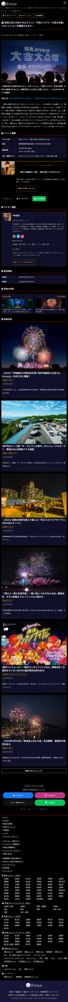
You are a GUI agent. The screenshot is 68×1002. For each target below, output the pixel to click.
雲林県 (50, 938)
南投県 (6, 925)
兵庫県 (28, 890)
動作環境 (6, 868)
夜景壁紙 (19, 977)
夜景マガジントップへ (34, 771)
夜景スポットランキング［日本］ (18, 903)
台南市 (17, 922)
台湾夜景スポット (10, 961)
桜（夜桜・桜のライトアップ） (20, 955)
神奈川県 (62, 881)
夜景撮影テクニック (31, 977)
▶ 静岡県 (39, 15)
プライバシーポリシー (10, 836)
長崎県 (61, 896)
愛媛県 (17, 896)
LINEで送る (39, 199)
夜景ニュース (28, 952)
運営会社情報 (7, 824)
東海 (21, 909)
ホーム (5, 817)
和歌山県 (62, 890)
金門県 (61, 925)
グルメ (53, 958)
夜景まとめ (40, 952)
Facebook (18, 795)
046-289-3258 (33, 992)
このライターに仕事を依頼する (24, 262)
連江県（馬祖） (9, 944)
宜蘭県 (28, 925)
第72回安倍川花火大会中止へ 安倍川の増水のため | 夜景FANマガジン (38, 98)
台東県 (50, 922)
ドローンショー (31, 958)
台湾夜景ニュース (25, 961)
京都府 (17, 890)
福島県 (6, 881)
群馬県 (39, 881)
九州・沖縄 (24, 912)
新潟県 (28, 884)
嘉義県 (61, 938)
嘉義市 (39, 944)
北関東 (22, 906)
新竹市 (50, 919)
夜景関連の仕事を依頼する (12, 858)
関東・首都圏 (41, 906)
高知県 (28, 896)
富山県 (61, 884)
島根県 (17, 893)
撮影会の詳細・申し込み (26, 188)
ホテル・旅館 (62, 958)
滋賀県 (39, 890)
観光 (46, 958)
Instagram (50, 795)
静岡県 (50, 887)
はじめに (6, 820)
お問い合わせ (7, 854)
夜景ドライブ (29, 969)
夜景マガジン (8, 977)
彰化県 (61, 922)
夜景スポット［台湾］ (12, 916)
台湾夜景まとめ (38, 961)
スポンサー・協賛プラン (11, 841)
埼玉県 (6, 884)
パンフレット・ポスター (11, 850)
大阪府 (6, 890)
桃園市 (28, 919)
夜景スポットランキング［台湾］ (18, 932)
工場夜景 (19, 952)
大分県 (17, 899)
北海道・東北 (8, 906)
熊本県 (6, 899)
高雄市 (28, 922)
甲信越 (55, 906)
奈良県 (50, 890)
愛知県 (28, 887)
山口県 (50, 893)
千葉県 (17, 884)
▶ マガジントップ (9, 15)
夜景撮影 (49, 952)
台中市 (6, 922)
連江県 (6, 928)
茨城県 (17, 881)
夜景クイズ (59, 952)
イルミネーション (40, 955)
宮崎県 (28, 899)
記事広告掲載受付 (9, 847)
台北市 (6, 919)
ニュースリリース (9, 864)
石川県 (6, 887)
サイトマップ (7, 871)
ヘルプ (5, 833)
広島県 (39, 893)
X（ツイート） (23, 199)
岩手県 (28, 879)
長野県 (50, 884)
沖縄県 (50, 899)
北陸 (5, 909)
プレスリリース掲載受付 (11, 844)
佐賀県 (50, 896)
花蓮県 (39, 925)
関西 (38, 909)
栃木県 (28, 881)
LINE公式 (50, 803)
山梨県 (39, 884)
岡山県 (28, 893)
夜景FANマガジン (11, 949)
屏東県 (39, 922)
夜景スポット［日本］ (12, 875)
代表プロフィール (9, 827)
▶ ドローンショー (26, 15)
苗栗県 (17, 925)
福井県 (17, 887)
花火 (5, 955)
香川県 (6, 896)
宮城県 (39, 879)
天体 (40, 958)
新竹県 (61, 919)
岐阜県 (39, 887)
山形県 (61, 879)
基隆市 (39, 919)
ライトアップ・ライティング (14, 958)
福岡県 (39, 896)
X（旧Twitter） (18, 802)
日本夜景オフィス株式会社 (27, 995)
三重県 (61, 887)
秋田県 (50, 879)
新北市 (17, 919)
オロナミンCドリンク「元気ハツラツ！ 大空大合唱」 (38, 156)
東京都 (50, 881)
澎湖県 (50, 925)
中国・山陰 (57, 909)
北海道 (6, 879)
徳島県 (61, 893)
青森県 (17, 879)
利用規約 (6, 830)
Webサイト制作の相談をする (13, 861)
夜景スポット (8, 952)
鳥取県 (6, 893)
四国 (5, 912)
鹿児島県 (40, 899)
